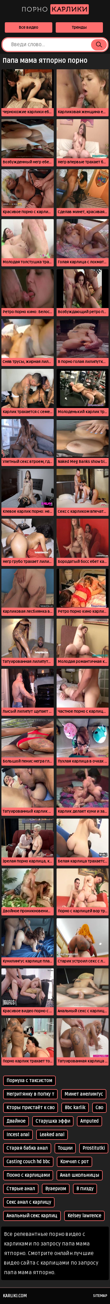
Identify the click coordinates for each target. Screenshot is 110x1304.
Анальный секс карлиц (32, 1216)
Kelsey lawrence (84, 1216)
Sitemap (100, 1296)
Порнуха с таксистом (29, 1081)
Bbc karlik (75, 1108)
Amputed (89, 1121)
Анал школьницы (79, 1175)
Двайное (16, 1121)
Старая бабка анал (27, 1148)
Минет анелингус (83, 1094)
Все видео (28, 27)
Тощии (65, 1148)
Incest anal (18, 1135)
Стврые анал (21, 1189)
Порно (55, 9)
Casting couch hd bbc (28, 1162)
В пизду (85, 1189)
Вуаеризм (55, 1189)
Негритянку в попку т (30, 1094)
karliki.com (15, 1295)
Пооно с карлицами (28, 1175)
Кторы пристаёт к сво (31, 1108)
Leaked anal (52, 1135)
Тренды (79, 27)
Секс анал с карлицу (29, 1202)
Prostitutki (94, 1148)
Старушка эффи (53, 1121)
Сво (99, 1108)
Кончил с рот (74, 1162)
